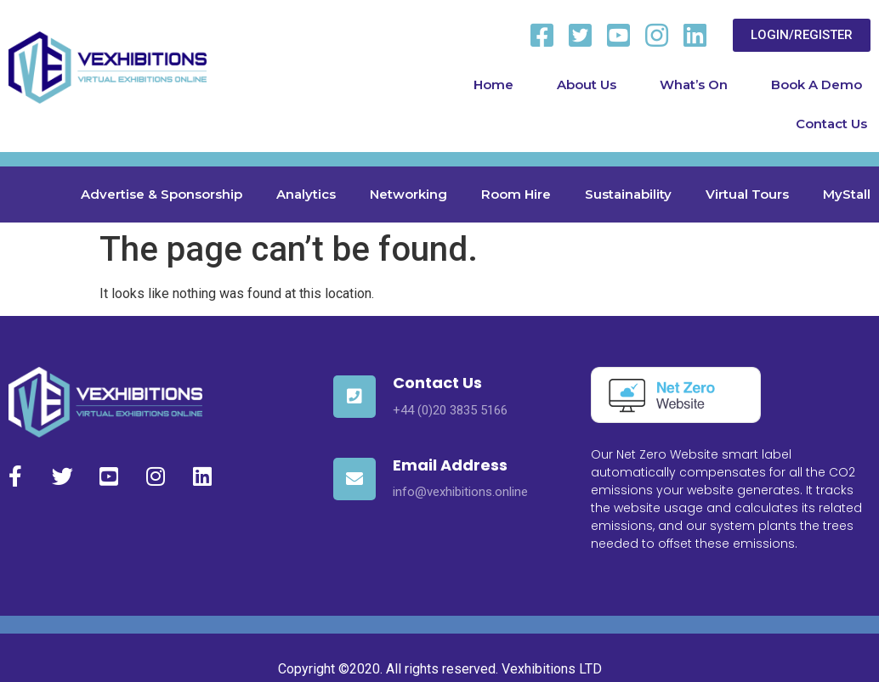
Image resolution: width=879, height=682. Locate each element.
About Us (586, 84)
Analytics (306, 194)
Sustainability (628, 194)
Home (493, 84)
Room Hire (516, 194)
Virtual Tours (747, 194)
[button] (801, 35)
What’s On (694, 84)
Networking (408, 194)
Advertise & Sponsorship (161, 194)
